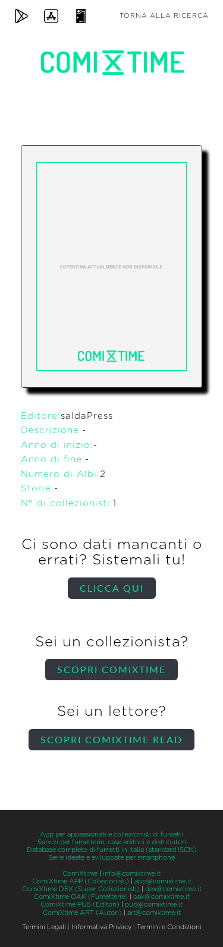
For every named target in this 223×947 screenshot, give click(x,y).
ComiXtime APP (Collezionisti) (80, 881)
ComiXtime (80, 873)
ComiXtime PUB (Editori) (80, 904)
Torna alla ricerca (164, 15)
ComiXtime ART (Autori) (82, 913)
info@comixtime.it (132, 873)
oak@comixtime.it (161, 897)
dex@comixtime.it (173, 889)
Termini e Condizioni (169, 927)
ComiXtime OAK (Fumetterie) (81, 897)
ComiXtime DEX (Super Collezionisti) (81, 889)
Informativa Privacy (101, 927)
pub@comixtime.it (154, 904)
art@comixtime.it (154, 913)
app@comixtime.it (162, 881)
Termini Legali (44, 927)
